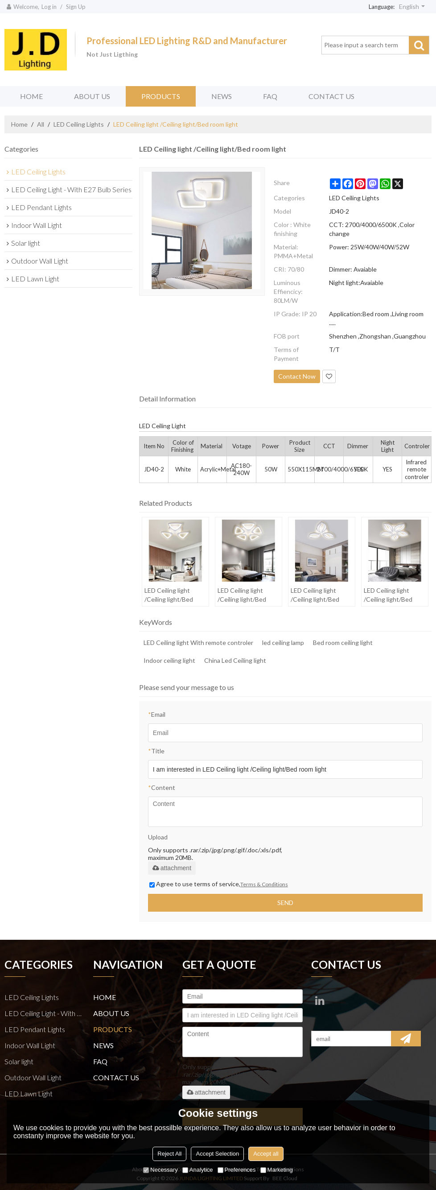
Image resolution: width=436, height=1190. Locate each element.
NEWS (221, 96)
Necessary (160, 1169)
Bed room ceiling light (343, 642)
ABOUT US (92, 96)
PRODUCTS (160, 96)
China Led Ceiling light (235, 660)
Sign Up (76, 6)
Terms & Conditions (264, 884)
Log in (49, 6)
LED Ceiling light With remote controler (198, 642)
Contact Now (297, 376)
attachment (171, 868)
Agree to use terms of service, (218, 884)
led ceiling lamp (283, 642)
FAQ (270, 96)
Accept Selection (217, 1153)
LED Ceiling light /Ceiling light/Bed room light (168, 595)
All (40, 124)
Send (285, 902)
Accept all (265, 1153)
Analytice (197, 1169)
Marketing (276, 1169)
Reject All (169, 1153)
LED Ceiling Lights (78, 124)
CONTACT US (331, 96)
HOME (31, 96)
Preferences (237, 1169)
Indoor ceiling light (169, 660)
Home (19, 124)
